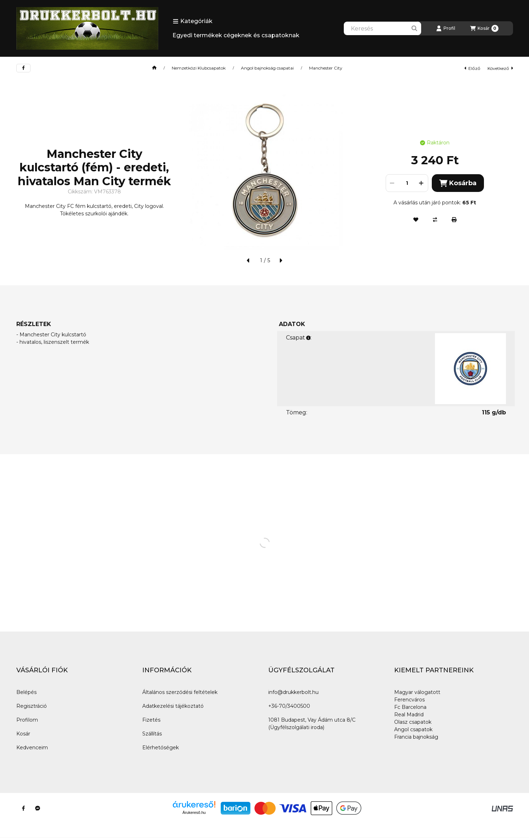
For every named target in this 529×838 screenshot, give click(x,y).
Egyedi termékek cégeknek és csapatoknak (235, 35)
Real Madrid (409, 714)
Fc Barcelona (410, 707)
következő (500, 68)
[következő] (281, 260)
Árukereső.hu (193, 812)
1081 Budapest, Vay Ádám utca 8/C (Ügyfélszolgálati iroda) (312, 724)
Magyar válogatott (417, 692)
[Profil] (446, 28)
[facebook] (23, 68)
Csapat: (299, 337)
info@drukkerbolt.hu (293, 692)
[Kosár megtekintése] (484, 28)
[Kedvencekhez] (416, 220)
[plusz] (421, 183)
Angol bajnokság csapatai (267, 68)
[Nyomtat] (454, 220)
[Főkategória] (154, 68)
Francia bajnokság (416, 737)
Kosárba (457, 183)
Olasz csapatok (412, 722)
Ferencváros (409, 699)
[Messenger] (38, 808)
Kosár (23, 734)
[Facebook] (23, 808)
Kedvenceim (32, 747)
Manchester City (325, 68)
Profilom (27, 720)
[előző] (248, 260)
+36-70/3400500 (289, 706)
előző (472, 68)
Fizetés (151, 720)
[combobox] (382, 28)
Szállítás (152, 734)
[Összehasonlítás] (435, 220)
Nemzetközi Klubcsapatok (199, 68)
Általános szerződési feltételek (179, 692)
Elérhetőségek (160, 747)
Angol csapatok (413, 729)
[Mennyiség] (407, 183)
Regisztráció (31, 706)
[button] (192, 21)
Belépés (26, 692)
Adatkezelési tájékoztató (173, 706)
